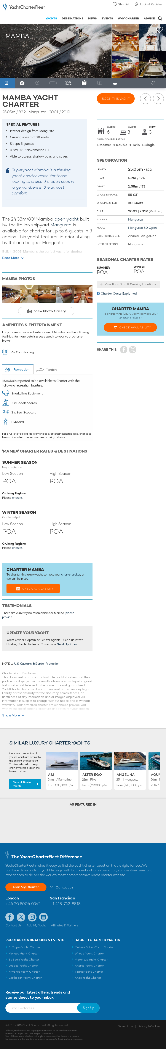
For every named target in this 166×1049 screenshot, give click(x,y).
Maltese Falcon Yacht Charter (94, 947)
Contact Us (13, 925)
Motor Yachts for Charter (51, 29)
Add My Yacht (36, 925)
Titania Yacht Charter (89, 971)
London (12, 898)
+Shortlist (159, 30)
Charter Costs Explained (119, 293)
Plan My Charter (26, 887)
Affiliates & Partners (64, 925)
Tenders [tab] (51, 370)
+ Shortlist (153, 83)
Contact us (64, 887)
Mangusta (61, 225)
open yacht (66, 219)
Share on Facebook (124, 349)
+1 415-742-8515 (65, 903)
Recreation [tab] (21, 369)
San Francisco (62, 898)
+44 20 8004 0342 (22, 903)
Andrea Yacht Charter (89, 965)
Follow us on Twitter (21, 917)
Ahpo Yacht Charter (88, 978)
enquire (17, 498)
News (92, 18)
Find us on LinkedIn (43, 917)
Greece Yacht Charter (23, 965)
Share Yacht (133, 349)
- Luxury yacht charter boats (24, 8)
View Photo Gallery (50, 311)
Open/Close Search (160, 18)
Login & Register (151, 4)
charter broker (70, 574)
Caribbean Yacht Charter (25, 978)
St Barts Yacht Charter (24, 959)
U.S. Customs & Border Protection (36, 664)
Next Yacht (158, 98)
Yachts (51, 18)
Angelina (126, 774)
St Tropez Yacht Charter (24, 947)
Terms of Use (125, 1026)
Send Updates (67, 644)
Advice (149, 18)
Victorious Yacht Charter (91, 959)
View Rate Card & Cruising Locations (130, 284)
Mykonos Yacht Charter (24, 971)
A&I (51, 774)
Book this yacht (116, 99)
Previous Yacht (145, 98)
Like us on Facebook (9, 917)
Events (107, 18)
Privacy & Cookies (149, 1026)
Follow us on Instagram (32, 917)
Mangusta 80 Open (142, 228)
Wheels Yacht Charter (89, 953)
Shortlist (123, 4)
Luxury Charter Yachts (19, 29)
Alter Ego (92, 774)
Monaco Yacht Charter (24, 953)
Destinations (72, 18)
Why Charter (128, 18)
